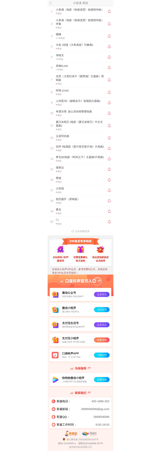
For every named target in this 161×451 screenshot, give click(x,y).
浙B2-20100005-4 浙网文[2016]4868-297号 (80, 443)
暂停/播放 (52, 11)
